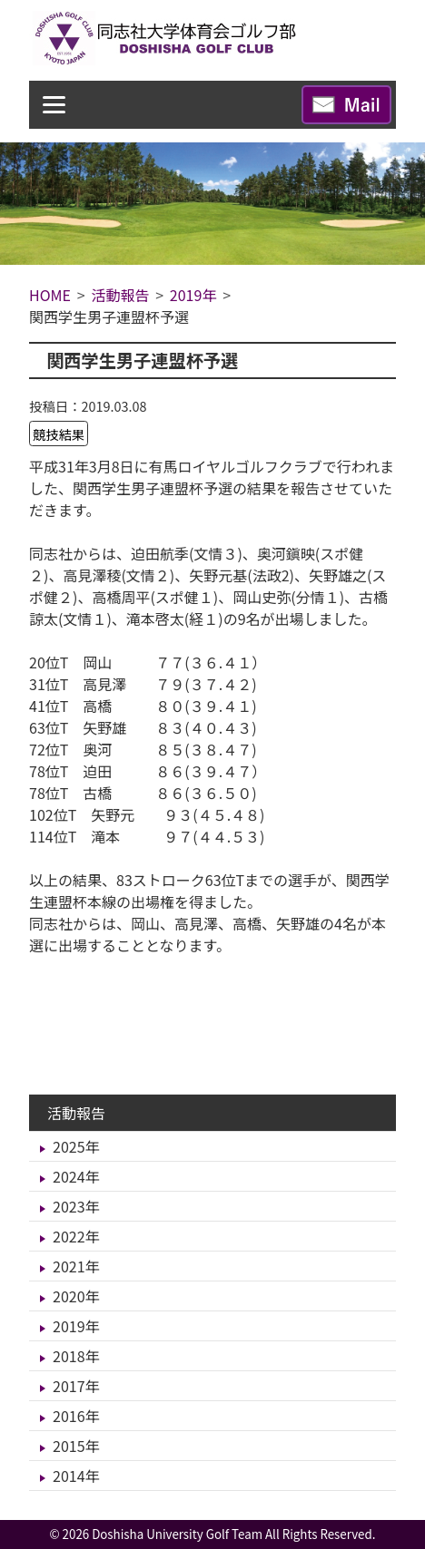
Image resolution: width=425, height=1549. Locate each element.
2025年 (76, 1146)
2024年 (76, 1176)
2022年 (76, 1236)
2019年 (76, 1326)
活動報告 (76, 1113)
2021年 (76, 1266)
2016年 (76, 1416)
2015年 (76, 1445)
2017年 (76, 1386)
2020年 (76, 1296)
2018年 (76, 1356)
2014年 (76, 1475)
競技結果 (59, 433)
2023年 (76, 1206)
